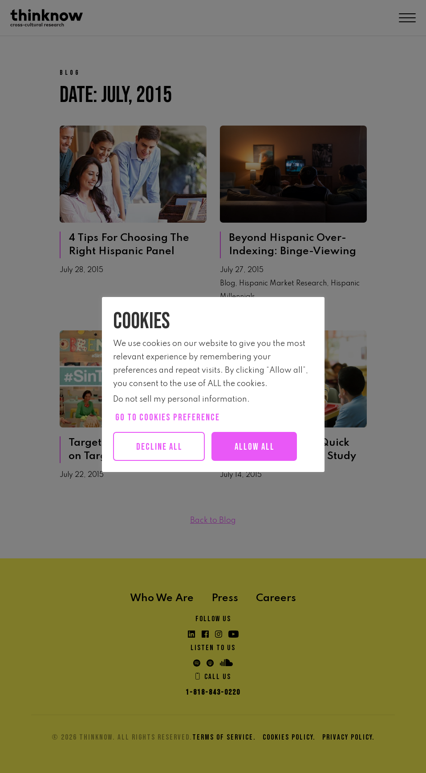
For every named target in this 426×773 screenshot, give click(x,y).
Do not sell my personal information (180, 399)
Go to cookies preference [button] (167, 417)
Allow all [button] (255, 446)
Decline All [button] (159, 446)
